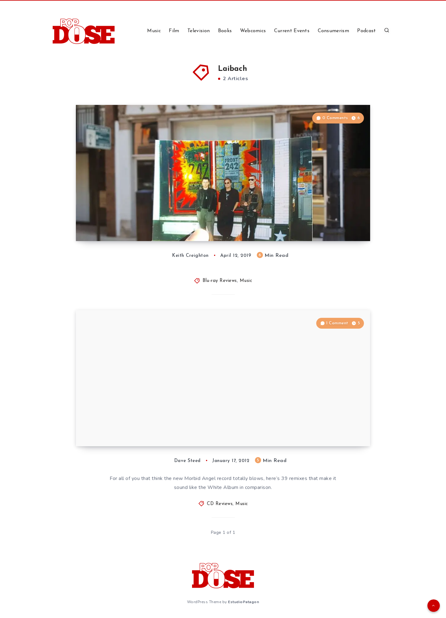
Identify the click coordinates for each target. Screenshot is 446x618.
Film (174, 30)
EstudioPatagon (243, 601)
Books (225, 30)
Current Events (291, 30)
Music (154, 30)
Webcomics (253, 30)
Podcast (366, 30)
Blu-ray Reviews (220, 281)
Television (198, 30)
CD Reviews (220, 504)
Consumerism (333, 30)
